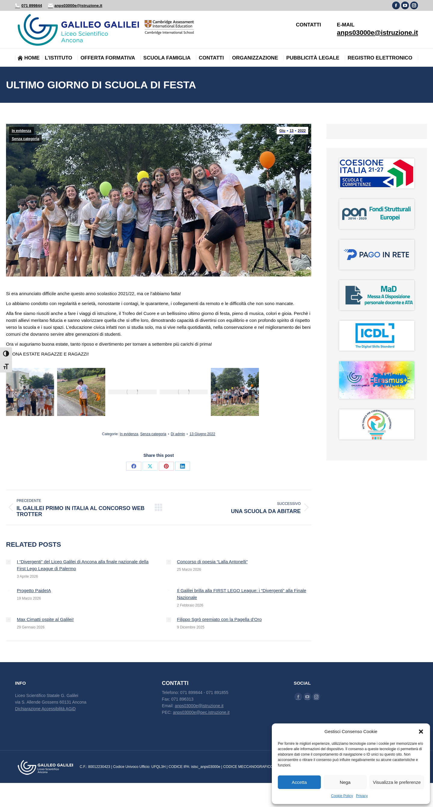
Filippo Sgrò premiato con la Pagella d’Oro (219, 619)
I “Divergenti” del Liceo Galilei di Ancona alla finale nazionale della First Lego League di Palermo (83, 565)
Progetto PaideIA (34, 590)
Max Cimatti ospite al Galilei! (45, 619)
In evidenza (21, 131)
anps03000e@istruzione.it (75, 5)
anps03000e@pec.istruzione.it (201, 712)
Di (178, 434)
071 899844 (28, 5)
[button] (421, 732)
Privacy (362, 796)
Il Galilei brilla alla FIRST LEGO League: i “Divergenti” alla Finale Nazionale (241, 594)
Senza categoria (25, 139)
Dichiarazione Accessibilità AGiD (45, 708)
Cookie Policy (342, 796)
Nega (345, 782)
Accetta (299, 782)
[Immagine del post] (8, 562)
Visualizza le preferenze (397, 782)
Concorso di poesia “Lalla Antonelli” (212, 561)
